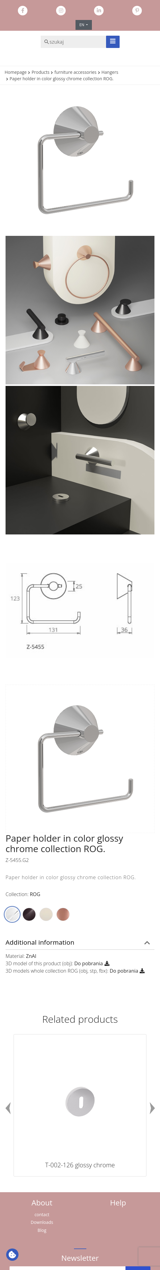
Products (40, 72)
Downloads (42, 1222)
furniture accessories (75, 72)
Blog (42, 1230)
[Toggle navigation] (113, 42)
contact (42, 1214)
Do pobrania (88, 963)
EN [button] (82, 24)
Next (152, 1107)
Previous (8, 1107)
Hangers (109, 72)
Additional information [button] (40, 942)
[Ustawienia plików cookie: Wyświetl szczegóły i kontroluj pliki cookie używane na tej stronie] (12, 1254)
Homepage (16, 72)
